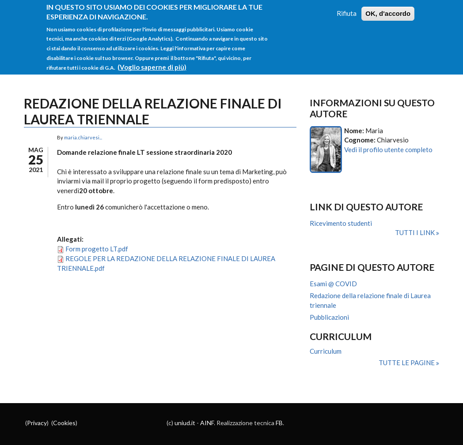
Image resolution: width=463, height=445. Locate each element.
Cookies (64, 422)
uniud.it (185, 422)
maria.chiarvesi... (83, 137)
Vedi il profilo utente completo (388, 149)
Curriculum (326, 351)
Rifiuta (347, 8)
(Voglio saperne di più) (152, 62)
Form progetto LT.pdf (96, 249)
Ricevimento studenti (341, 223)
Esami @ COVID (333, 284)
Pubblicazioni (329, 317)
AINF (207, 422)
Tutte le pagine (407, 362)
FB (279, 422)
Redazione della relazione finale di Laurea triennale (370, 300)
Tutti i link (415, 232)
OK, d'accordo (387, 8)
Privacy (37, 422)
